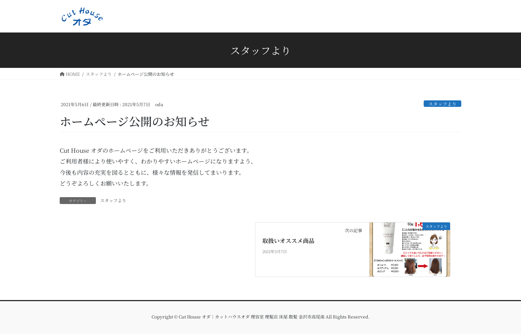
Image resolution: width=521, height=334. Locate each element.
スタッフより (442, 103)
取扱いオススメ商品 (288, 241)
